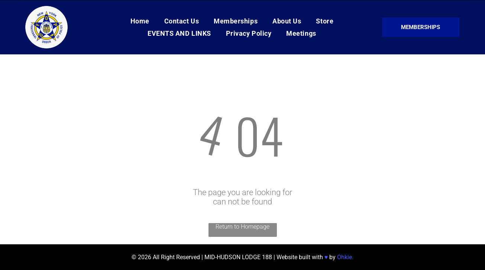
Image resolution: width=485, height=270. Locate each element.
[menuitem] (140, 21)
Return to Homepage (242, 226)
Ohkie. (345, 257)
